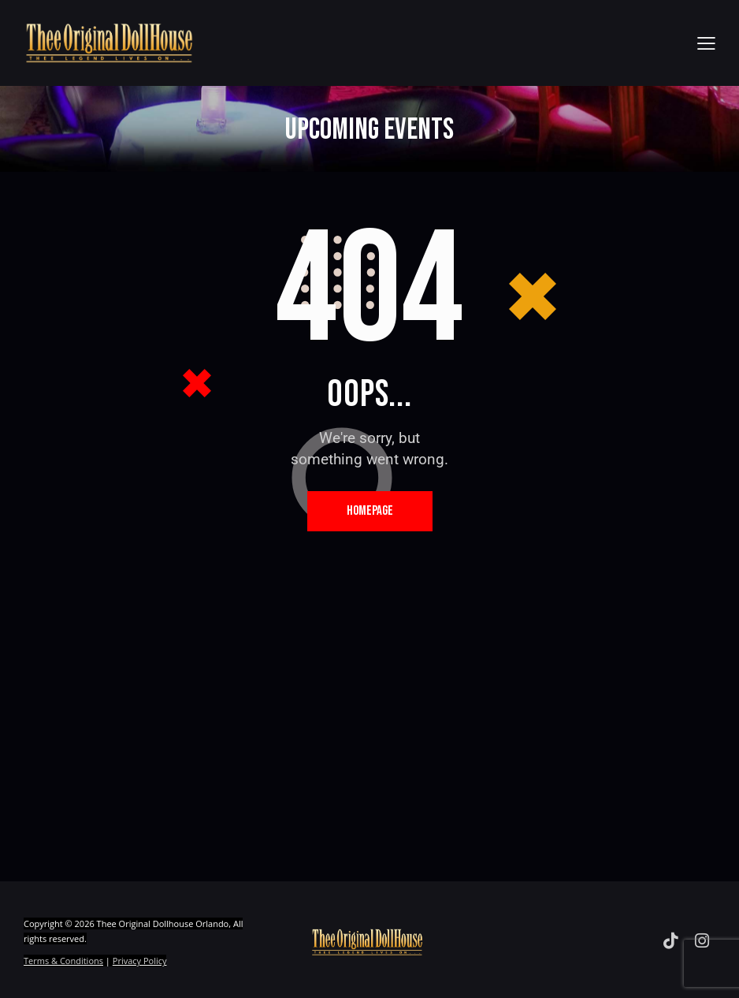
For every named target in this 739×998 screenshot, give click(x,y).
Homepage (370, 511)
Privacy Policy (140, 960)
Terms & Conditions (63, 960)
